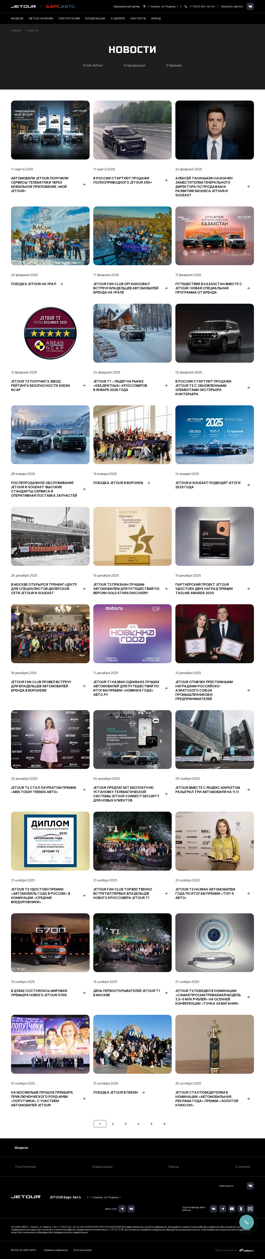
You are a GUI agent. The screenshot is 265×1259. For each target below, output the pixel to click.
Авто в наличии (41, 18)
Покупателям (25, 1166)
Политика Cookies (82, 1250)
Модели (21, 1147)
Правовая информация (56, 1250)
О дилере (118, 18)
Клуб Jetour (93, 65)
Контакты (138, 18)
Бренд (174, 1166)
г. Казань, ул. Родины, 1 (106, 1197)
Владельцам (102, 1166)
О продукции (134, 65)
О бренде (174, 65)
